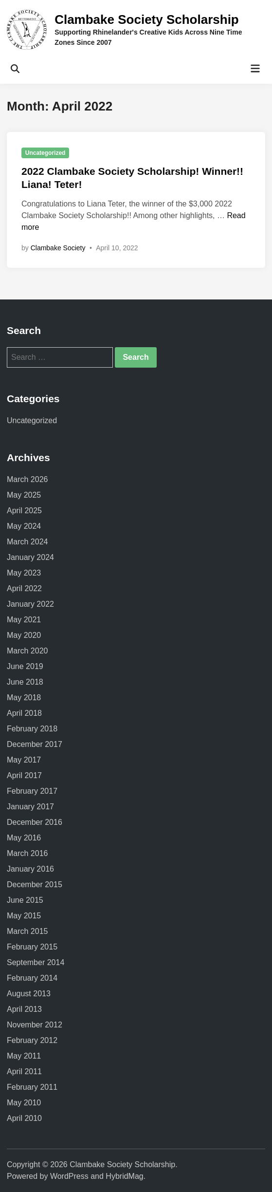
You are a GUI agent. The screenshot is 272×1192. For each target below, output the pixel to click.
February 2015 (32, 947)
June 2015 (25, 900)
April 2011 (24, 1071)
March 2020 (27, 651)
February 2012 (32, 1040)
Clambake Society (58, 248)
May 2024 (24, 526)
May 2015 (24, 916)
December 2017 (34, 744)
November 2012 (34, 1025)
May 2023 (24, 573)
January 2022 (30, 604)
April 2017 (24, 775)
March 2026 (27, 479)
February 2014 (32, 978)
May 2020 (24, 635)
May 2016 (24, 838)
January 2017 (30, 806)
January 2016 (30, 869)
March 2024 (27, 542)
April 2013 (24, 1009)
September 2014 (35, 962)
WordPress (69, 1176)
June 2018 (25, 682)
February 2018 (32, 729)
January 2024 (30, 557)
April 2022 (24, 588)
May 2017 (24, 760)
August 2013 (29, 993)
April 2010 (24, 1118)
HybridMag (124, 1176)
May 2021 (24, 619)
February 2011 (32, 1087)
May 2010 (24, 1103)
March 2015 (27, 931)
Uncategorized (45, 152)
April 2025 (24, 510)
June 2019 (25, 666)
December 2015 (34, 884)
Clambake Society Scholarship (146, 19)
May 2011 (24, 1056)
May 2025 (24, 495)
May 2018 (24, 697)
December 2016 (34, 822)
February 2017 (32, 791)
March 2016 (27, 853)
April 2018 (24, 713)
